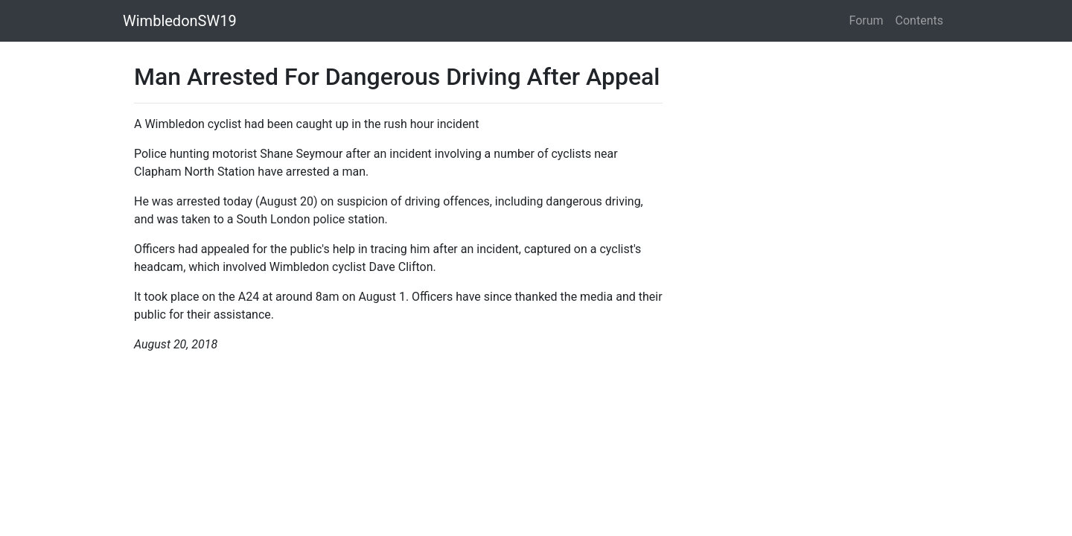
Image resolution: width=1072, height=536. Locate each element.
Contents (919, 20)
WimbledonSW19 (180, 21)
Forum (866, 20)
